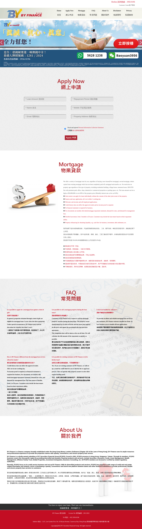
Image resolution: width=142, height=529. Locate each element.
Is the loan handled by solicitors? (107, 310)
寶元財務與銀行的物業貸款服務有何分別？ (21, 363)
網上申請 (69, 15)
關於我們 (105, 15)
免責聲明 (117, 15)
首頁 (59, 15)
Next (140, 42)
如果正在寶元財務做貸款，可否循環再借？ (66, 363)
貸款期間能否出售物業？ (60, 315)
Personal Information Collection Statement (91, 127)
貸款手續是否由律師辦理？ (105, 312)
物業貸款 (81, 15)
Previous (2, 42)
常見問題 (93, 15)
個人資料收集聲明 (78, 130)
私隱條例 (129, 15)
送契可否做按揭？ (13, 315)
